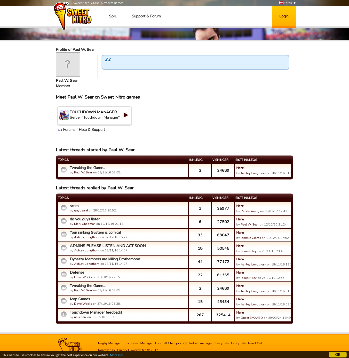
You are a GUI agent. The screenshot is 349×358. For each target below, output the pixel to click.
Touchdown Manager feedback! (96, 312)
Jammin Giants (251, 238)
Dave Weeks (83, 277)
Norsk (285, 3)
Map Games (80, 299)
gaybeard (81, 210)
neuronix (80, 317)
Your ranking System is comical (95, 232)
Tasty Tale (222, 343)
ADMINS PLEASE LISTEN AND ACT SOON (108, 246)
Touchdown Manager (138, 343)
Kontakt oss (106, 350)
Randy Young (250, 211)
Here (240, 167)
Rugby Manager (109, 343)
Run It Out (255, 343)
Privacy (122, 350)
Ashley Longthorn (253, 173)
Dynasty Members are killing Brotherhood (105, 259)
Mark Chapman (84, 224)
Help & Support (92, 129)
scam (74, 206)
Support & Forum (146, 16)
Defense (77, 272)
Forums (69, 129)
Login (283, 16)
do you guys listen (85, 219)
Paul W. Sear (67, 80)
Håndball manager (199, 343)
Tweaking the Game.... (88, 168)
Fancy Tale (238, 343)
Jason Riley (249, 251)
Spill (112, 16)
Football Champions (169, 343)
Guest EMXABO (252, 318)
